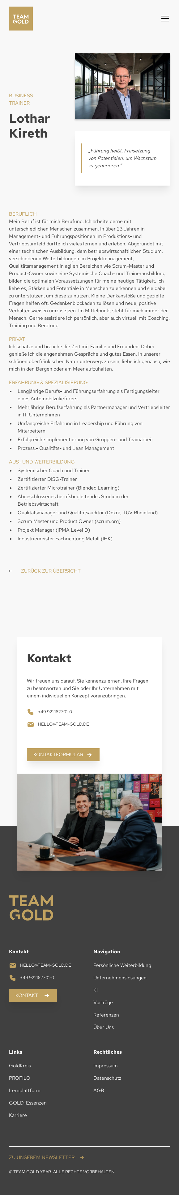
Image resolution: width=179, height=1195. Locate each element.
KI (95, 990)
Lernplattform (24, 1090)
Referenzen (106, 1015)
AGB (98, 1090)
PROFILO (19, 1078)
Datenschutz (107, 1078)
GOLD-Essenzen (28, 1103)
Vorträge (103, 1002)
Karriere (18, 1115)
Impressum (105, 1065)
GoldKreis (20, 1065)
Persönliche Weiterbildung (122, 965)
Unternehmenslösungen (120, 977)
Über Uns (103, 1027)
